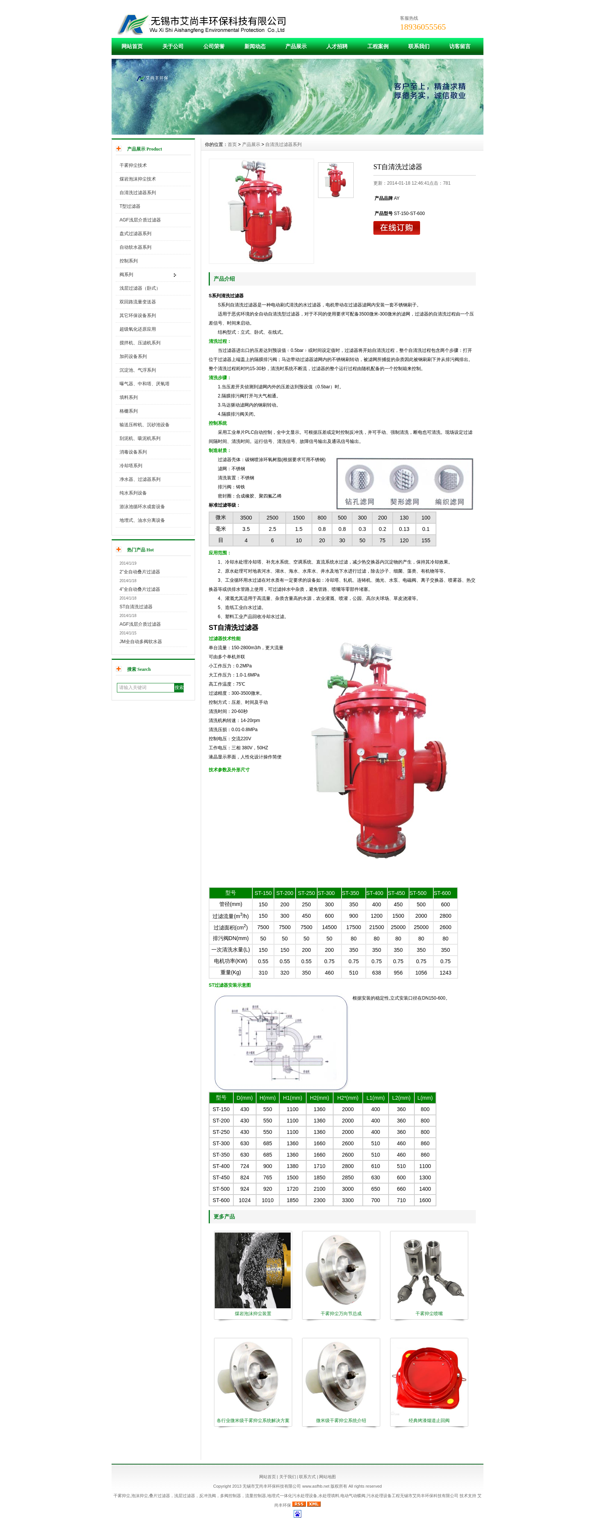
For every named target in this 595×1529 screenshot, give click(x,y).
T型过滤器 (130, 206)
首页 (232, 144)
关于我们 (287, 1476)
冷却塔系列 (131, 465)
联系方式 (307, 1476)
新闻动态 (255, 46)
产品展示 (296, 46)
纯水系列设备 (133, 493)
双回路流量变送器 (138, 302)
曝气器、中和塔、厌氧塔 (145, 383)
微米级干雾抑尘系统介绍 (341, 1420)
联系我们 (419, 46)
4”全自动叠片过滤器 (140, 589)
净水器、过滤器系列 (140, 479)
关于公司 (173, 46)
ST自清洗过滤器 (136, 606)
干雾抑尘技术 (133, 165)
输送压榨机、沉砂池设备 (145, 424)
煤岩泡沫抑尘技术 (138, 179)
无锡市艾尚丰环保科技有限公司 (429, 1495)
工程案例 (378, 46)
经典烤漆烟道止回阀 (429, 1420)
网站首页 (132, 46)
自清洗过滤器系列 (138, 192)
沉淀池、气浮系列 (138, 370)
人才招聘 (337, 46)
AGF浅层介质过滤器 (140, 220)
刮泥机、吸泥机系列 (140, 438)
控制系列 (129, 261)
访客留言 (460, 46)
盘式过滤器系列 (135, 233)
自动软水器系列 (135, 247)
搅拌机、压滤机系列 (140, 342)
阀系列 (126, 274)
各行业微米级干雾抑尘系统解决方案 (253, 1420)
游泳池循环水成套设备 (142, 506)
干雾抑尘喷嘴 (429, 1313)
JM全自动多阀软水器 (141, 641)
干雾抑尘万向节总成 (341, 1313)
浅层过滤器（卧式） (140, 288)
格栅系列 (129, 411)
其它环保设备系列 (138, 315)
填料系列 (129, 397)
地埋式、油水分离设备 (142, 520)
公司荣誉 (214, 46)
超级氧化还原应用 (138, 329)
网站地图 (327, 1476)
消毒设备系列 (133, 452)
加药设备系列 (133, 356)
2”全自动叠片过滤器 (140, 572)
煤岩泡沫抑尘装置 (253, 1313)
